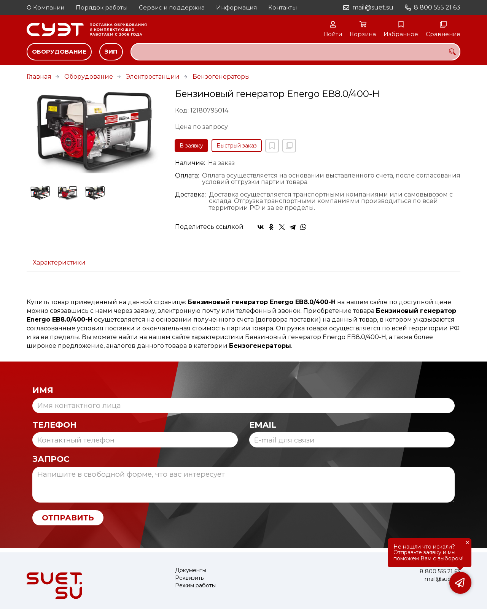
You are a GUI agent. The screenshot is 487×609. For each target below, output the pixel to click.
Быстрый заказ (236, 145)
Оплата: (187, 175)
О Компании (45, 7)
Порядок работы (101, 7)
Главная (39, 76)
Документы (190, 570)
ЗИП (111, 51)
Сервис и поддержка (172, 7)
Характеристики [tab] (59, 262)
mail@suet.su (372, 7)
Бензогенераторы (221, 76)
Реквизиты (190, 578)
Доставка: (190, 194)
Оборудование (59, 51)
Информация (236, 7)
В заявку (191, 145)
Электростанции (153, 76)
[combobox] (295, 51)
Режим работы (195, 585)
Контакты (282, 7)
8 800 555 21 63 (437, 7)
